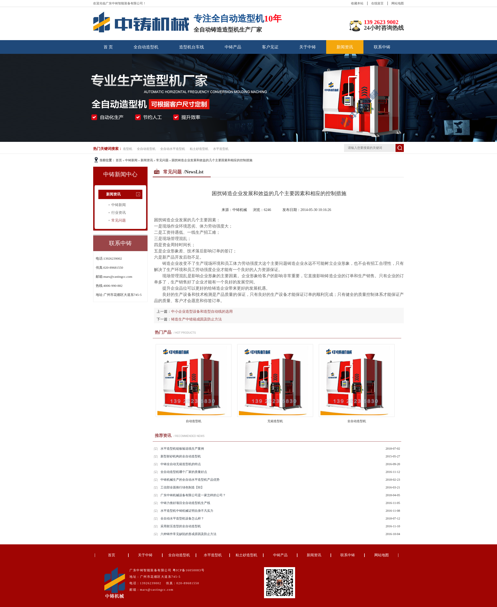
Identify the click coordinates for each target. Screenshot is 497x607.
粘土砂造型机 (199, 149)
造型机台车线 (191, 47)
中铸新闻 (131, 160)
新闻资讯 (345, 47)
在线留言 (377, 3)
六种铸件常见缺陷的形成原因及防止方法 (188, 534)
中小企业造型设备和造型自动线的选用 (202, 311)
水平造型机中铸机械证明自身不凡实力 (186, 511)
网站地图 (397, 3)
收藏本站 (357, 3)
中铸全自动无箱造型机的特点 (180, 464)
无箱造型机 (275, 421)
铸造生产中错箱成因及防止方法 (196, 319)
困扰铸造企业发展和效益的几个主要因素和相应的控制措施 (212, 160)
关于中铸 (307, 47)
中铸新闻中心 (120, 174)
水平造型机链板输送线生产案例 (182, 448)
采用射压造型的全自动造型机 (180, 526)
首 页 (108, 47)
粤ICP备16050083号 (189, 570)
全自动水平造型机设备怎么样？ (182, 518)
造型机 (127, 149)
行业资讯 (118, 213)
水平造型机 (221, 149)
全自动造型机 (146, 47)
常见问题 (162, 160)
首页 (119, 160)
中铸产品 (233, 47)
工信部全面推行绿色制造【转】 (182, 487)
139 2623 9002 (381, 22)
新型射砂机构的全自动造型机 (180, 456)
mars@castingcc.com (118, 277)
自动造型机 (193, 421)
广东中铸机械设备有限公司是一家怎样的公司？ (193, 495)
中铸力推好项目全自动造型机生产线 (185, 503)
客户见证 (270, 47)
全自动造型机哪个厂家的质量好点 (183, 472)
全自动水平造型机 (172, 149)
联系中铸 (382, 47)
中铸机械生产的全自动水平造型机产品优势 (190, 479)
